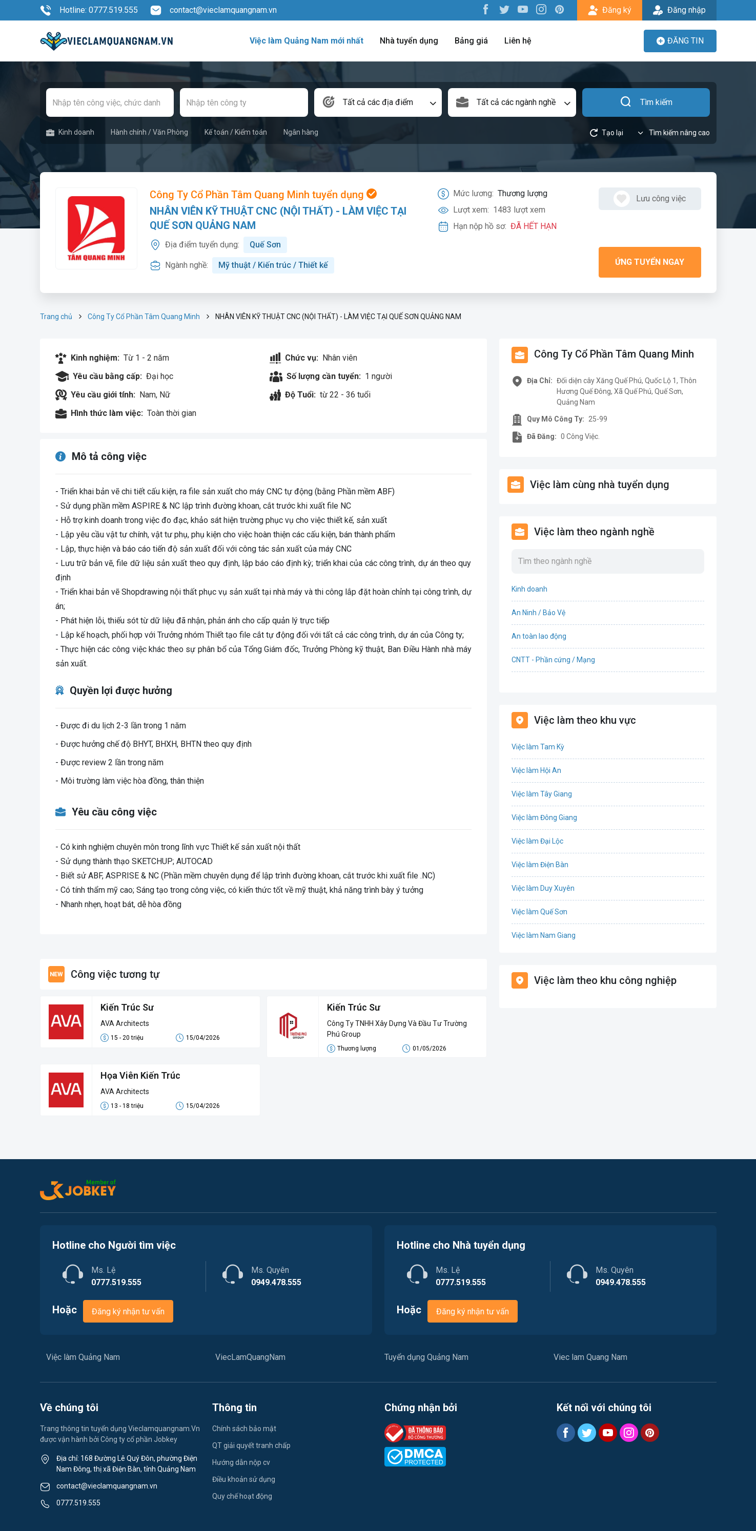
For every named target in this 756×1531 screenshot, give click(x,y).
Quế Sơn (265, 244)
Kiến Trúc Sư (127, 1007)
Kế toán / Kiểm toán (236, 132)
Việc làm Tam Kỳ (538, 747)
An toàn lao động (539, 636)
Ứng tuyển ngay (649, 262)
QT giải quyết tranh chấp (251, 1445)
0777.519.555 (78, 1503)
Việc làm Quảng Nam (83, 1357)
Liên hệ (518, 41)
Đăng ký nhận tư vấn (128, 1311)
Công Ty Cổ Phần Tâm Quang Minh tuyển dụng (263, 194)
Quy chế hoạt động (242, 1496)
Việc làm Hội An (536, 770)
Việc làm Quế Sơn (539, 912)
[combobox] (378, 102)
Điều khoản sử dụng (243, 1479)
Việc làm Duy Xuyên (543, 888)
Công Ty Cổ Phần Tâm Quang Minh (144, 316)
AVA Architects (124, 1023)
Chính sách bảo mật (244, 1428)
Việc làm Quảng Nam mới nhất (306, 41)
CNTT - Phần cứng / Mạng (553, 660)
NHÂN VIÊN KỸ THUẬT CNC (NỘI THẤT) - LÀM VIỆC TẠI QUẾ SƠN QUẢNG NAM (278, 218)
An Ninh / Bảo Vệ (538, 613)
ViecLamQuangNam (250, 1357)
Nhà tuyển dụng (409, 41)
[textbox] (378, 102)
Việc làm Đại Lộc (537, 841)
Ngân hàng (300, 132)
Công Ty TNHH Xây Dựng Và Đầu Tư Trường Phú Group (397, 1028)
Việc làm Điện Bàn (540, 865)
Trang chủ (56, 316)
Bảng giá (471, 41)
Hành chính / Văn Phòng (149, 132)
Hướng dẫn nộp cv (241, 1462)
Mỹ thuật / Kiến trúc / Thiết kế (273, 265)
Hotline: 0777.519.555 (89, 10)
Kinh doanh (70, 132)
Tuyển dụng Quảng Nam (426, 1357)
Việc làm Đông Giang (544, 817)
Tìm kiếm (646, 102)
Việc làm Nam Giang (544, 935)
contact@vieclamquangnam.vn (213, 10)
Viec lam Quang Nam (590, 1357)
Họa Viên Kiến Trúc (140, 1075)
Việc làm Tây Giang (542, 794)
